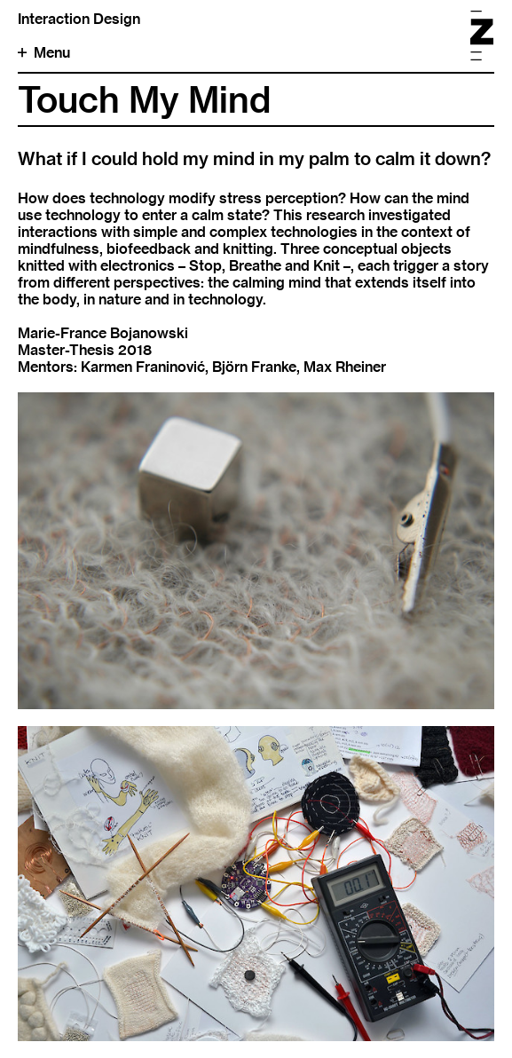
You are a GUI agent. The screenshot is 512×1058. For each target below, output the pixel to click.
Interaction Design (79, 19)
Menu (44, 52)
